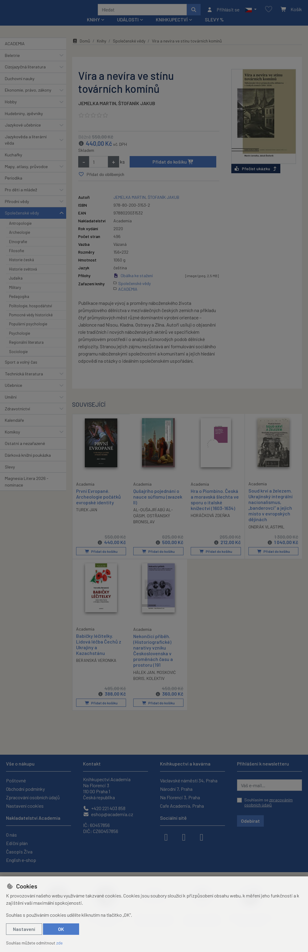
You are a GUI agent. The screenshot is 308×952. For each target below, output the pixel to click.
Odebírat (250, 821)
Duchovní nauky (20, 86)
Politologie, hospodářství (30, 313)
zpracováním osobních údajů (268, 802)
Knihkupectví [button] (172, 27)
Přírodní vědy (17, 209)
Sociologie (18, 359)
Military (15, 295)
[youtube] (202, 837)
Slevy (10, 474)
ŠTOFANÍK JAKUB (136, 111)
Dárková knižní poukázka (28, 463)
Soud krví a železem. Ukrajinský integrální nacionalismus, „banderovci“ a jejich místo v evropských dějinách (270, 513)
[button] (251, 14)
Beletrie (12, 63)
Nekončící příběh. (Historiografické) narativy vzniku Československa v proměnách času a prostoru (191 (153, 658)
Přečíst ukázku (256, 176)
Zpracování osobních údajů (33, 797)
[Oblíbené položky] (268, 13)
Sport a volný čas (21, 370)
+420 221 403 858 (104, 808)
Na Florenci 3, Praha (180, 797)
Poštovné (16, 780)
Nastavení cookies (25, 806)
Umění (11, 405)
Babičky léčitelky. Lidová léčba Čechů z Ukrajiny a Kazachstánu (98, 652)
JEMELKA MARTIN (97, 111)
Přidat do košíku (173, 170)
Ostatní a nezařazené (25, 451)
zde (59, 942)
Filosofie (16, 258)
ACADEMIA (15, 51)
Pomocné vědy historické (31, 323)
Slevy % (214, 27)
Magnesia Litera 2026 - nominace (26, 490)
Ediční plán (17, 843)
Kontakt (92, 763)
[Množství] (98, 170)
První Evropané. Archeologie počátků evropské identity (98, 504)
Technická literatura (24, 381)
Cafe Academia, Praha (182, 806)
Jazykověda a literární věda (26, 148)
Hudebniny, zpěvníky (24, 121)
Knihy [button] (93, 27)
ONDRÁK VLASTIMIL (266, 534)
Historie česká (21, 267)
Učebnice (13, 393)
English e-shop (21, 860)
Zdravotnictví (17, 416)
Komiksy (12, 440)
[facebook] (166, 837)
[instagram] (184, 837)
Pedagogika (19, 304)
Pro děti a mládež (21, 197)
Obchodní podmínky (25, 789)
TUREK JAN (86, 517)
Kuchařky (13, 162)
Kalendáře (14, 428)
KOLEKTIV (155, 685)
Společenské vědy (22, 221)
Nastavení (24, 929)
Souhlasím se (268, 802)
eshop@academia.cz (108, 814)
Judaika (16, 286)
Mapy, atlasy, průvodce (26, 174)
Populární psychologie (28, 332)
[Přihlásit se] (223, 14)
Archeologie (19, 240)
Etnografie (18, 249)
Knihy (101, 49)
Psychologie (19, 341)
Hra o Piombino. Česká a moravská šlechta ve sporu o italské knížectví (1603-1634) (215, 507)
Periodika (13, 186)
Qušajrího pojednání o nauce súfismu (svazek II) (157, 504)
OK (61, 929)
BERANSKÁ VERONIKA (96, 668)
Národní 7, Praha (176, 789)
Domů (81, 49)
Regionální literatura (26, 350)
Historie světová (23, 277)
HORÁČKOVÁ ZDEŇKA (210, 523)
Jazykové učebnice (23, 133)
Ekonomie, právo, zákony (28, 98)
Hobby (11, 109)
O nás (11, 835)
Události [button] (128, 27)
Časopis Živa (19, 851)
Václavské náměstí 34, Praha (188, 780)
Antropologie (20, 231)
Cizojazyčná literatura (25, 74)
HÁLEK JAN (144, 679)
